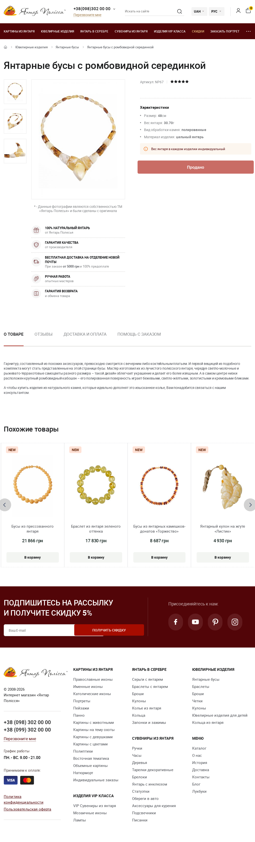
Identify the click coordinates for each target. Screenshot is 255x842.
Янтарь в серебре (94, 31)
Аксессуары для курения (154, 805)
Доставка (200, 769)
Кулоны (139, 700)
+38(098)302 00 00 (91, 8)
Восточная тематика (91, 758)
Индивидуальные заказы (95, 779)
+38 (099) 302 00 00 (27, 729)
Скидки (198, 31)
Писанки (139, 819)
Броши (138, 693)
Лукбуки (199, 791)
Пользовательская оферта (27, 808)
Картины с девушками (93, 736)
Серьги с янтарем (147, 679)
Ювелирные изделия (57, 31)
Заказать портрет (224, 31)
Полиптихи (83, 751)
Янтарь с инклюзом (149, 784)
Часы (137, 755)
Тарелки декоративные (152, 769)
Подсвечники (144, 812)
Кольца (138, 715)
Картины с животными (93, 722)
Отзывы (43, 334)
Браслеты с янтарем (150, 686)
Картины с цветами (90, 743)
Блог (196, 784)
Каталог (199, 748)
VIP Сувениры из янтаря (94, 805)
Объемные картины (90, 765)
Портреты (81, 700)
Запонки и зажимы (149, 722)
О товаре (14, 334)
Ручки (137, 748)
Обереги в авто (145, 798)
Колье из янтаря (146, 708)
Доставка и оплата (85, 334)
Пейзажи (81, 708)
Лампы (79, 819)
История (199, 762)
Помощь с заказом (139, 334)
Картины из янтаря (19, 31)
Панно (79, 715)
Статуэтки (140, 791)
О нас (197, 755)
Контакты (201, 776)
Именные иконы (88, 686)
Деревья (139, 762)
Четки (197, 700)
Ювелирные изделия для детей (220, 715)
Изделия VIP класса (169, 31)
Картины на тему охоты (94, 729)
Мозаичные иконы (90, 812)
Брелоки (139, 776)
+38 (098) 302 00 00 (27, 722)
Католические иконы (92, 693)
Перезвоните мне (87, 15)
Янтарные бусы (67, 47)
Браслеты (200, 686)
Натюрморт (83, 772)
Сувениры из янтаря (131, 31)
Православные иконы (93, 679)
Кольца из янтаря (207, 722)
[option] (15, 91)
